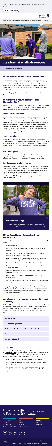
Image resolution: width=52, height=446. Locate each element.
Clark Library (39, 422)
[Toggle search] (8, 16)
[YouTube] (5, 433)
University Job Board (10, 352)
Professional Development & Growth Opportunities (23, 329)
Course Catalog (7, 422)
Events (21, 422)
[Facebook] (15, 433)
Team (4, 95)
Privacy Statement (27, 440)
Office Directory (23, 426)
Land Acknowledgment (38, 440)
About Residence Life (25, 20)
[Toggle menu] (4, 16)
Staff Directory (7, 424)
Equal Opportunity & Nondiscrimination (32, 443)
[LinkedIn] (24, 433)
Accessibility (44, 443)
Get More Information (12, 339)
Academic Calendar (24, 424)
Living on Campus (16, 20)
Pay (6, 334)
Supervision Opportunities (14, 324)
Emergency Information (9, 426)
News (20, 420)
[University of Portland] (43, 16)
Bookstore (38, 420)
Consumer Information (16, 440)
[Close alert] (49, 2)
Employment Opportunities (36, 20)
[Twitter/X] (20, 433)
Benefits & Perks (10, 318)
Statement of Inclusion (16, 443)
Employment (39, 424)
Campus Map (6, 420)
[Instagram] (10, 433)
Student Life (9, 20)
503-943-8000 (31, 414)
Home (4, 20)
